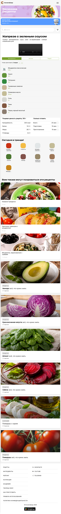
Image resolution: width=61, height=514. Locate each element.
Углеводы (5, 133)
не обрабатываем (35, 39)
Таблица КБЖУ (8, 488)
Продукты (5, 285)
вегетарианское (14, 39)
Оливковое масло (33, 93)
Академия (6, 484)
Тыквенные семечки (33, 87)
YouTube (36, 471)
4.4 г (28, 133)
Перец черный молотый (33, 111)
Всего (35, 123)
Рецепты (6, 467)
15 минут (5, 39)
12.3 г (28, 126)
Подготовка (37, 126)
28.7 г (28, 129)
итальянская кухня (8, 41)
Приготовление (38, 129)
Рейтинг (6, 475)
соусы (22, 39)
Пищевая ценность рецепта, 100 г (14, 118)
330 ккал (27, 123)
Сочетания (6, 421)
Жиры (4, 129)
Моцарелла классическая (33, 69)
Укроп (33, 75)
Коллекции (7, 480)
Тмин (33, 105)
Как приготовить (9, 492)
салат (26, 39)
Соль (33, 99)
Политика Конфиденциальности (15, 500)
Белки (4, 126)
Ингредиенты (8, 471)
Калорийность (7, 123)
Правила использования (12, 496)
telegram (36, 475)
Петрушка (33, 81)
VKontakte (37, 467)
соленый (44, 39)
